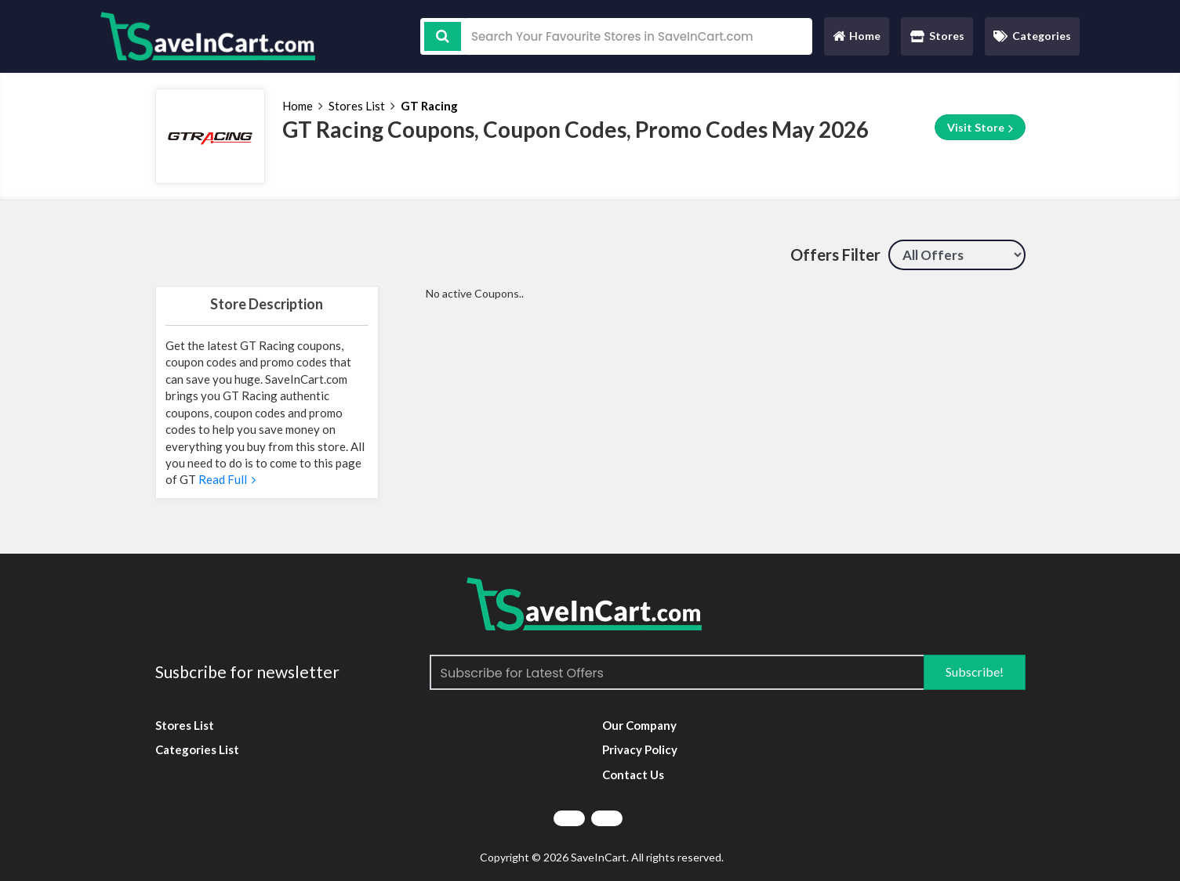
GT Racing (429, 106)
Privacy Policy (639, 749)
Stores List (357, 106)
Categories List (197, 749)
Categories (1032, 35)
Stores (937, 35)
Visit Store (980, 128)
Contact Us (633, 774)
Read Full (226, 479)
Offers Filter (835, 254)
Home (856, 39)
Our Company (639, 725)
